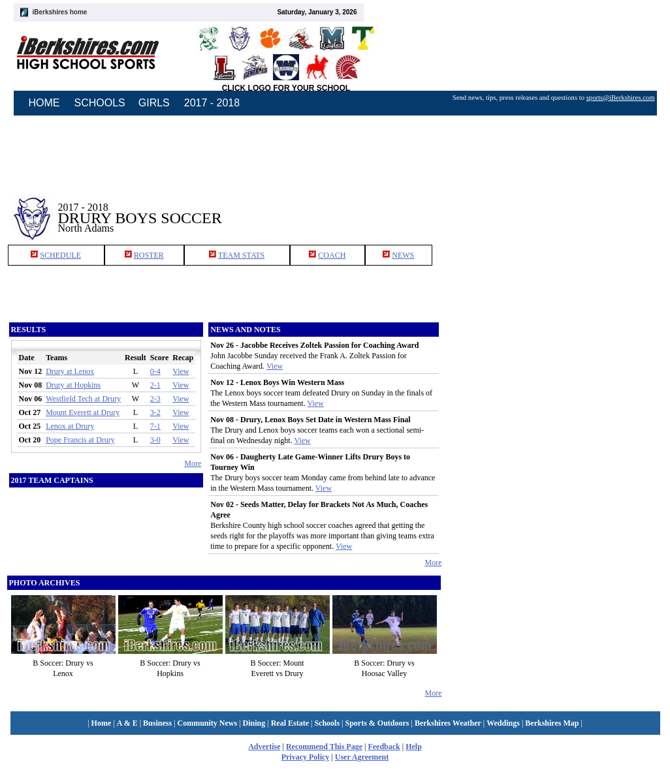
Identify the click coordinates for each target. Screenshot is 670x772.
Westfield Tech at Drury (83, 398)
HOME (44, 102)
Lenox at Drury (70, 426)
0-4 (155, 371)
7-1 (155, 426)
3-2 (155, 412)
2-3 (155, 398)
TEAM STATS (241, 255)
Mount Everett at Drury (83, 412)
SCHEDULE (60, 255)
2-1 (155, 385)
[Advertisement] (553, 208)
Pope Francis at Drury (80, 439)
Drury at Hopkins (73, 385)
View (180, 371)
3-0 (155, 439)
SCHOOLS (99, 102)
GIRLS (154, 102)
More (192, 463)
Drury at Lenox (70, 371)
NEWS (403, 255)
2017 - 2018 (212, 102)
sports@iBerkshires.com (620, 97)
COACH (331, 255)
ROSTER (149, 255)
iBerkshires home (60, 12)
